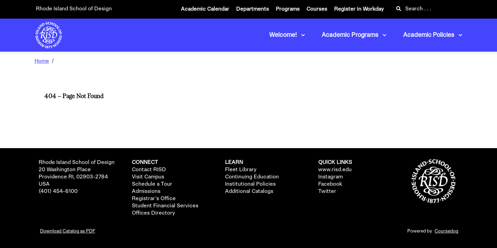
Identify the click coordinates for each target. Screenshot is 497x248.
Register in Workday (359, 9)
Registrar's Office (154, 198)
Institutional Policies (250, 184)
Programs (288, 9)
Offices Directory (153, 213)
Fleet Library (240, 169)
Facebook (330, 184)
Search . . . (413, 8)
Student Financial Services (165, 206)
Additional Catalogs (249, 191)
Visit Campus (148, 177)
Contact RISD (149, 169)
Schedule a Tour (152, 184)
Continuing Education (252, 177)
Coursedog (446, 231)
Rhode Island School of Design (74, 9)
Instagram (330, 177)
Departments (252, 9)
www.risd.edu (335, 169)
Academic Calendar (205, 9)
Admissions (146, 191)
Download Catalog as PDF (67, 231)
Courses (316, 9)
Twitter (327, 191)
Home (42, 61)
